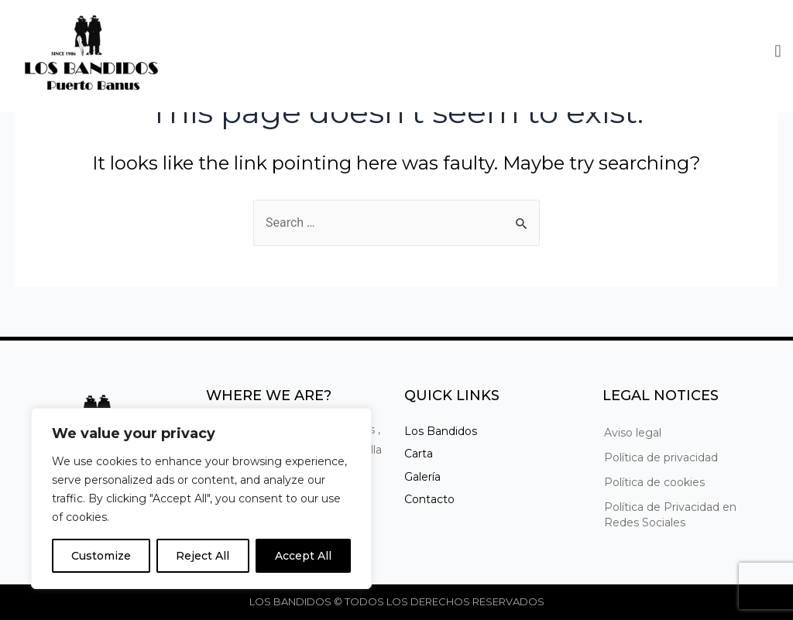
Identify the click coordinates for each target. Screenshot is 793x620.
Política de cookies (654, 482)
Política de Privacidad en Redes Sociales (670, 514)
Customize (101, 556)
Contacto (429, 499)
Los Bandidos (440, 431)
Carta (418, 454)
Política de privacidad (661, 457)
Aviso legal (632, 433)
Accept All (303, 556)
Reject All (202, 556)
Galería (422, 477)
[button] (778, 48)
